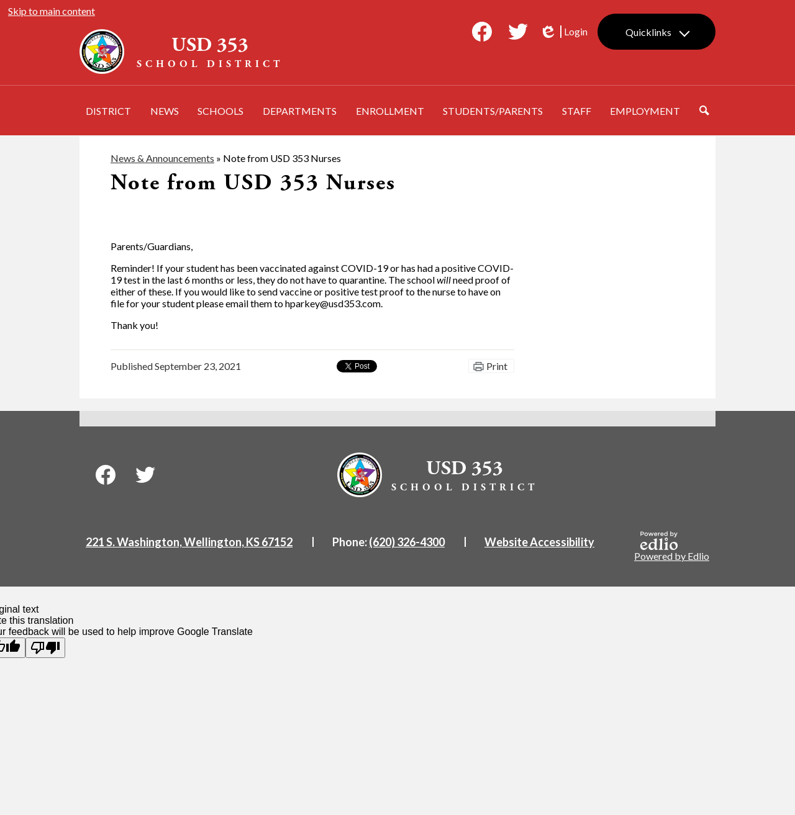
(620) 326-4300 (407, 542)
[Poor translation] (45, 647)
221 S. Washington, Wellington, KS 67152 (189, 542)
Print (496, 366)
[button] (108, 110)
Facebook (482, 34)
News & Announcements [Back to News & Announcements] (162, 158)
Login (563, 31)
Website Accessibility (539, 542)
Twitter (518, 34)
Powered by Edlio (671, 546)
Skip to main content (51, 11)
